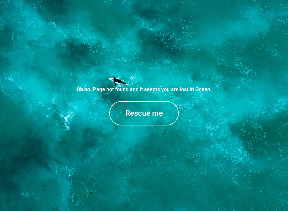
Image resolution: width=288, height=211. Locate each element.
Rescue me (144, 113)
